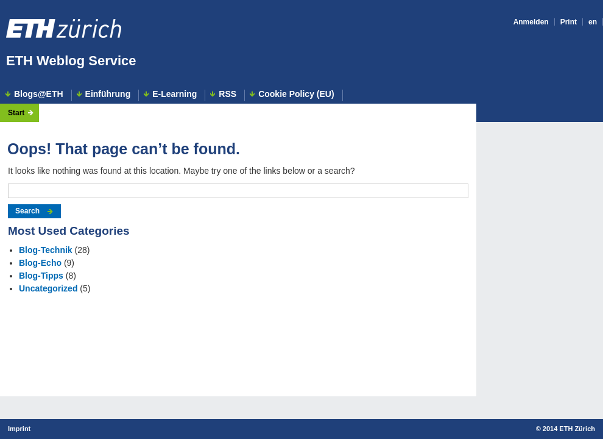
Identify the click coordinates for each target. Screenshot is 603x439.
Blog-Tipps (41, 275)
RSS (227, 94)
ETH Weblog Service (71, 60)
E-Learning (174, 94)
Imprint (19, 428)
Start (16, 112)
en (592, 22)
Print (568, 22)
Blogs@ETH (38, 94)
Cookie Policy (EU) (296, 94)
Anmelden (531, 22)
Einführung (108, 94)
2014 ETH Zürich (569, 428)
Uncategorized (48, 288)
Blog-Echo (40, 263)
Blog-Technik (45, 250)
